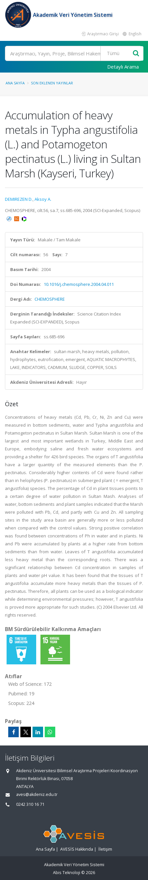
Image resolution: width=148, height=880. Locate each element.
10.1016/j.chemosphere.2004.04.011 (79, 284)
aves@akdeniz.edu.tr (37, 794)
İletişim (105, 849)
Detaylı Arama (123, 66)
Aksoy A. (43, 199)
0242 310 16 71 (30, 804)
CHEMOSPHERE (50, 299)
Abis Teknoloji (66, 872)
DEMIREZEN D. (19, 199)
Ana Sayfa (15, 82)
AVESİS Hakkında (76, 849)
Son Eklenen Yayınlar (52, 82)
